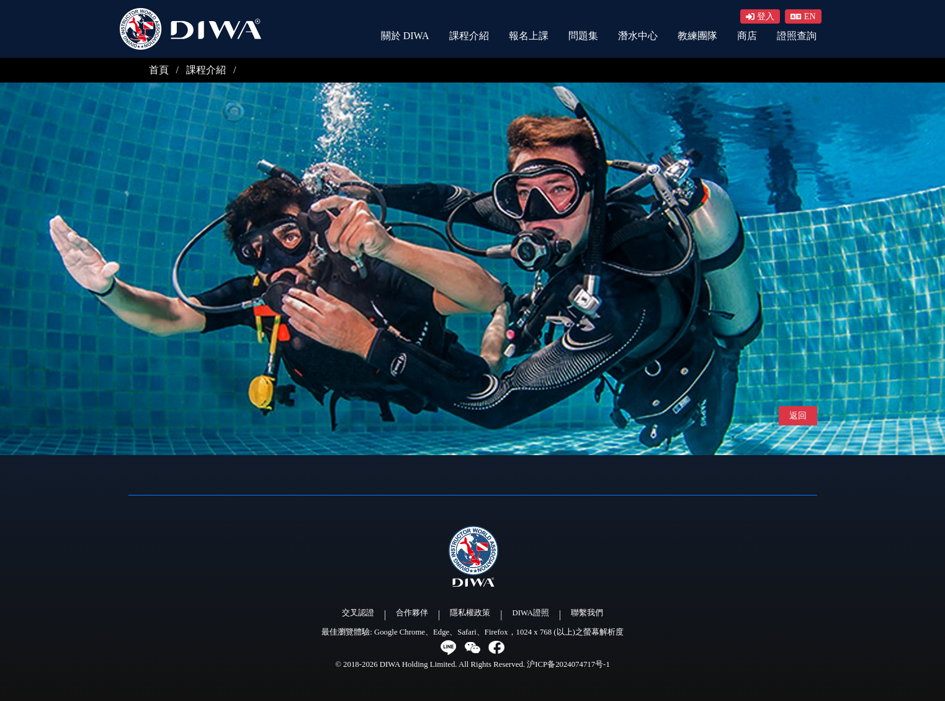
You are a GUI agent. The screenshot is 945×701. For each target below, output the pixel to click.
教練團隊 (697, 35)
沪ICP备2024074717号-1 (568, 664)
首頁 (160, 70)
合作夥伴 (412, 612)
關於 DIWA (405, 35)
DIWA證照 (531, 612)
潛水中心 (638, 35)
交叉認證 (358, 612)
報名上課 (529, 35)
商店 (747, 35)
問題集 (583, 35)
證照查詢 (797, 35)
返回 (798, 415)
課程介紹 (469, 35)
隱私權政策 (470, 612)
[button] (803, 16)
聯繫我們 (587, 612)
